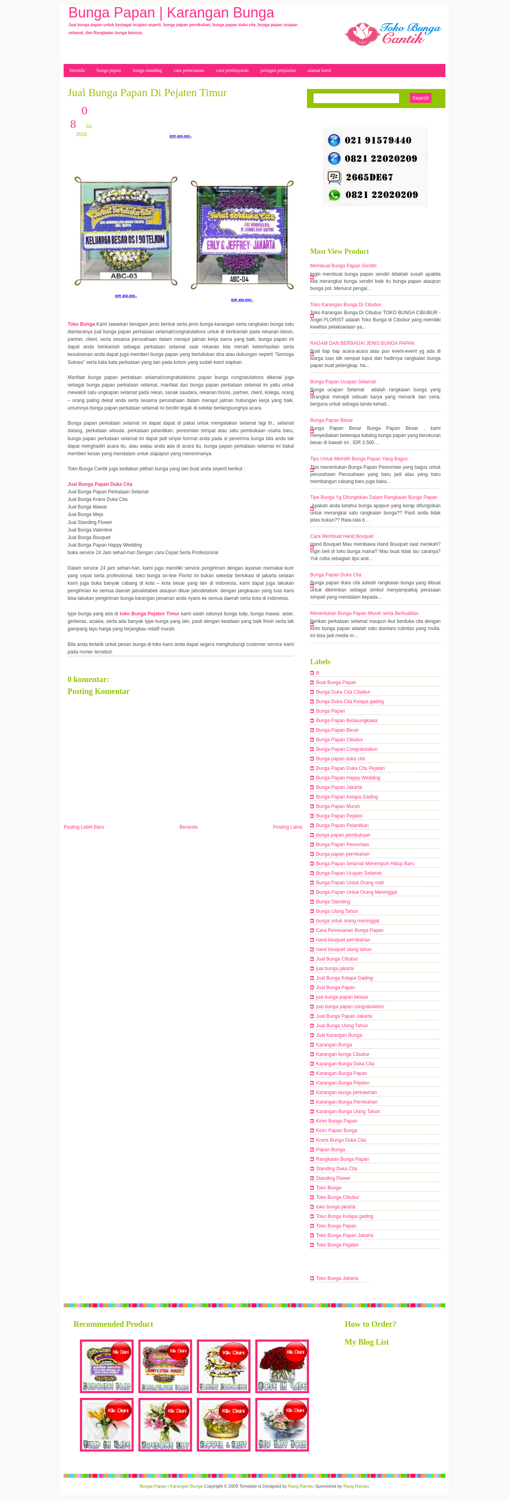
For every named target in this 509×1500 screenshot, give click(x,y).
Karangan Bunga (334, 1045)
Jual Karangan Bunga (339, 1035)
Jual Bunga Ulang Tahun (342, 1025)
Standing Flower (333, 1178)
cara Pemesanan (189, 70)
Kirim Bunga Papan (336, 1121)
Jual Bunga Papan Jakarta (344, 1016)
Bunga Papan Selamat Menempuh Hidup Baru (365, 863)
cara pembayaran (232, 70)
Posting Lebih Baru (84, 827)
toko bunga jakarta (336, 1207)
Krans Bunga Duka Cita (341, 1140)
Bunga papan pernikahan (342, 854)
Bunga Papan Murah (338, 806)
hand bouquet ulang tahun (343, 949)
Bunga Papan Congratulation (346, 749)
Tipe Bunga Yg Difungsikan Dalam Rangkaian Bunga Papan (373, 497)
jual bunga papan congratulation (350, 1006)
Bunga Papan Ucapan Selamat (343, 382)
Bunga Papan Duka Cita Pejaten (350, 768)
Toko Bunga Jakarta (337, 1278)
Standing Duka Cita (336, 1168)
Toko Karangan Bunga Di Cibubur (345, 304)
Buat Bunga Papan (336, 682)
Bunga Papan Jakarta (339, 787)
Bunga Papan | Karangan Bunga (171, 12)
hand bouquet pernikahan (343, 940)
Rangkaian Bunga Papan (342, 1159)
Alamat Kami (319, 70)
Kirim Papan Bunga (336, 1130)
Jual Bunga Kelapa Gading (344, 978)
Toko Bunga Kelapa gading (344, 1216)
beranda (77, 70)
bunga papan (109, 70)
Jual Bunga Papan (335, 987)
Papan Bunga (330, 1149)
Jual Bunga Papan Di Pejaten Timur (147, 92)
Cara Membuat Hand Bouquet (341, 536)
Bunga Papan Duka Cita (335, 575)
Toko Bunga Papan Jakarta (344, 1235)
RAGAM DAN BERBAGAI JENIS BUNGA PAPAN (362, 343)
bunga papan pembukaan (343, 835)
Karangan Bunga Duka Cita (345, 1064)
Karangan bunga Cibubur (342, 1054)
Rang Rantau (301, 1486)
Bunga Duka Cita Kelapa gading (350, 701)
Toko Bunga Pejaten (337, 1245)
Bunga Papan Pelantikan (342, 825)
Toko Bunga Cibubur (337, 1197)
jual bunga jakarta (335, 968)
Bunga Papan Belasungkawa (346, 720)
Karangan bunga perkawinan (346, 1092)
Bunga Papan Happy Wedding (348, 778)
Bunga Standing (333, 902)
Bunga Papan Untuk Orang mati (350, 882)
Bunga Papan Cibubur (339, 739)
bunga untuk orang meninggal (347, 921)
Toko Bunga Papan (336, 1226)
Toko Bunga (328, 1188)
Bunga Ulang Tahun (337, 911)
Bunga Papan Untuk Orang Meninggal (356, 892)
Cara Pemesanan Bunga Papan (349, 930)
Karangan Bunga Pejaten (342, 1083)
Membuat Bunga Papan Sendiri (343, 266)
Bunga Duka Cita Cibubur (343, 692)
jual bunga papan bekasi (342, 997)
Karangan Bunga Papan (341, 1073)
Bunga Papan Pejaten (339, 816)
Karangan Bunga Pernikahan (346, 1102)
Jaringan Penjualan (278, 70)
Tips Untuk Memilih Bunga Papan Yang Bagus (359, 459)
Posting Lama (287, 827)
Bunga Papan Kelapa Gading (347, 797)
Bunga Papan (330, 711)
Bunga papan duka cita (340, 759)
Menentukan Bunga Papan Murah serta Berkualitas (364, 613)
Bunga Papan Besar (331, 420)
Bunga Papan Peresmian (342, 844)
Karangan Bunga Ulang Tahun (348, 1111)
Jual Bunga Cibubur (337, 959)
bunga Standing (147, 70)
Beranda (188, 827)
